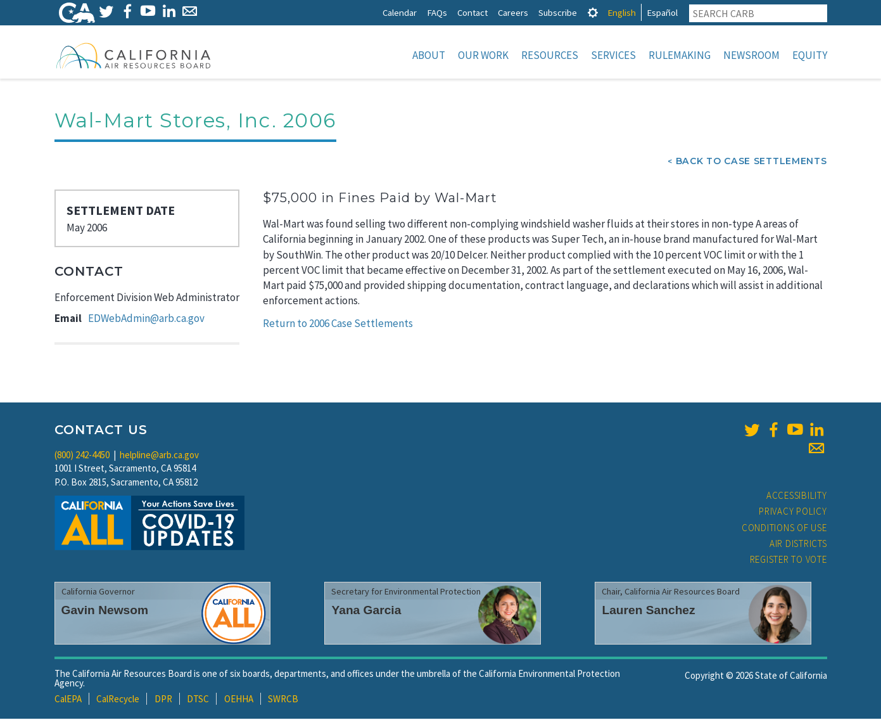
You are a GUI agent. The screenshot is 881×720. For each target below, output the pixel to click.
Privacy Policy (793, 512)
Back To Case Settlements (751, 162)
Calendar (400, 12)
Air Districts (798, 545)
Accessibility (796, 497)
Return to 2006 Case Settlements (338, 324)
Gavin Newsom (105, 611)
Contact (472, 12)
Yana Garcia (366, 611)
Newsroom (751, 55)
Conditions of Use (784, 529)
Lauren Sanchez (648, 611)
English (621, 12)
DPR (163, 700)
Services (613, 55)
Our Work (483, 55)
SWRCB (283, 700)
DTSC (198, 700)
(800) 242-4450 (82, 456)
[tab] (593, 12)
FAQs (437, 12)
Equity (809, 55)
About (428, 55)
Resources (549, 55)
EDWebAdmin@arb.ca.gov (146, 319)
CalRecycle (117, 700)
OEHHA (238, 700)
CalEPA (68, 700)
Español (662, 12)
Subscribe (557, 12)
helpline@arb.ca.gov (159, 456)
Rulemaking (680, 55)
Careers (513, 12)
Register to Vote (788, 561)
